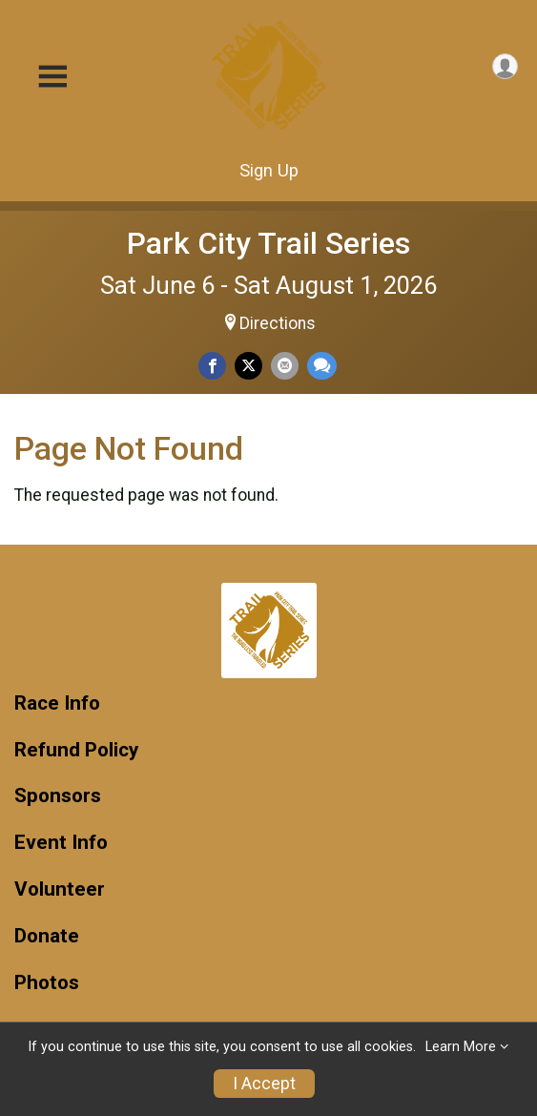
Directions (277, 323)
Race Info (57, 703)
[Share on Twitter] (248, 366)
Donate (46, 936)
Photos (46, 983)
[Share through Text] (322, 366)
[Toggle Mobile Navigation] (52, 76)
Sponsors (57, 796)
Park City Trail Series (268, 243)
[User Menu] (505, 66)
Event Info (61, 843)
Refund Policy (76, 750)
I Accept (264, 1083)
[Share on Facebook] (212, 366)
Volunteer (59, 889)
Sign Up (269, 170)
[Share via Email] (285, 366)
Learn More (460, 1047)
